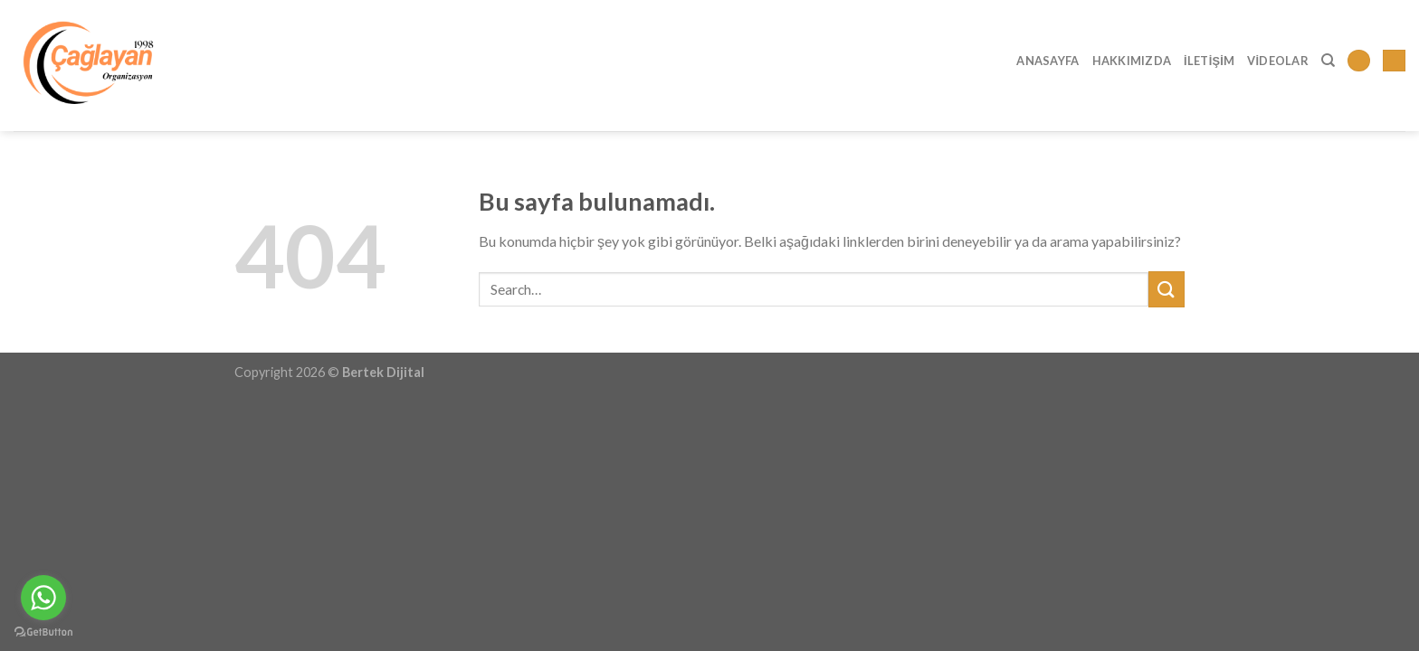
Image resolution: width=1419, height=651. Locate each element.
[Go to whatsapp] (43, 597)
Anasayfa (1047, 60)
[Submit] (1166, 289)
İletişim (1209, 60)
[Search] (1328, 60)
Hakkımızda (1132, 60)
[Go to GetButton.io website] (43, 632)
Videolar (1278, 60)
